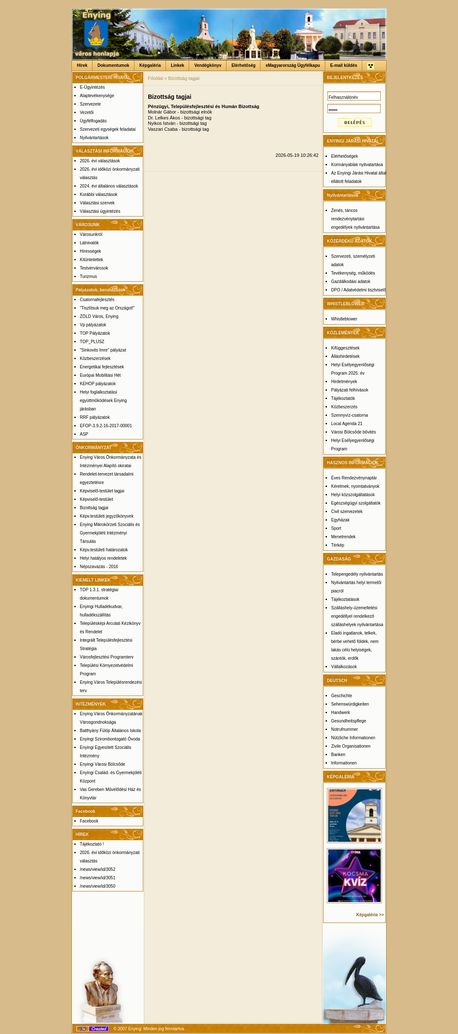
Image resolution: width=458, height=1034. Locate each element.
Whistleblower (344, 319)
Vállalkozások (344, 666)
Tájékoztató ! (92, 844)
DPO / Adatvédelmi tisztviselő (358, 290)
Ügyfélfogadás (93, 121)
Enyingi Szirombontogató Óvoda (110, 739)
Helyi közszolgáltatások (353, 494)
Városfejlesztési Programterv (107, 657)
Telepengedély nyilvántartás (357, 574)
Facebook (89, 821)
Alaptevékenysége (97, 95)
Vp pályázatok (93, 325)
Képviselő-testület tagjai (102, 491)
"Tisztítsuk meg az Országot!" (107, 308)
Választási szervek (97, 203)
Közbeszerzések (95, 358)
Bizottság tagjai (94, 507)
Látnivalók (89, 243)
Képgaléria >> (370, 914)
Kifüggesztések (345, 348)
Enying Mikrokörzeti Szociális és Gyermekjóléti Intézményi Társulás (110, 533)
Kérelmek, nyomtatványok (355, 486)
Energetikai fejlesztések (102, 367)
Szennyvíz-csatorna (349, 415)
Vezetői (87, 112)
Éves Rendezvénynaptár (354, 478)
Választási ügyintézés (100, 211)
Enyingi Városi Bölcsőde (102, 764)
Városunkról (91, 234)
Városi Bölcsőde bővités (353, 432)
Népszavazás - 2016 (99, 566)
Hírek (82, 65)
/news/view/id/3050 (98, 886)
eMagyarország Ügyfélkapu (293, 65)
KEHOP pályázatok (98, 383)
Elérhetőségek (344, 156)
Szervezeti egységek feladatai (108, 129)
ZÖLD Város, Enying (99, 316)
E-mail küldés (343, 65)
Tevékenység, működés (353, 273)
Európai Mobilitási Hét (100, 375)
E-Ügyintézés (92, 87)
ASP (84, 434)
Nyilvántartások (94, 137)
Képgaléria (150, 65)
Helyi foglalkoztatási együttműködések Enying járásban (103, 400)
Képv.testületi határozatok (104, 549)
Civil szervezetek (347, 511)
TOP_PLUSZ (92, 341)
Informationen (344, 763)
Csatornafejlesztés (97, 299)
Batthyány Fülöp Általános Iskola (110, 730)
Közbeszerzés (344, 407)
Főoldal (155, 78)
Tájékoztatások (345, 599)
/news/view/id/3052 (98, 869)
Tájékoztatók (343, 398)
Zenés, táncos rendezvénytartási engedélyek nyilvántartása (355, 219)
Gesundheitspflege (348, 721)
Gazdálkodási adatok (350, 281)
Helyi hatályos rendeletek (103, 558)
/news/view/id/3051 (98, 877)
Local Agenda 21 (347, 423)
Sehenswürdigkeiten (350, 704)
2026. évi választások (100, 161)
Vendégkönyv (207, 65)
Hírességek (90, 251)
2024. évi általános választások (109, 186)
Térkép (337, 545)
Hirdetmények (344, 381)
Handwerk (340, 712)
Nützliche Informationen (353, 737)
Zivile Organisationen (351, 746)
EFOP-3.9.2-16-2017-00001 (106, 425)
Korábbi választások (99, 194)
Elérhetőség (243, 65)
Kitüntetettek (91, 259)
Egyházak (340, 520)
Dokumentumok (113, 65)
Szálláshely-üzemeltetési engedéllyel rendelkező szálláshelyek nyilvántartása (357, 616)
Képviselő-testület (96, 499)
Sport (336, 528)
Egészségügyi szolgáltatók (356, 503)
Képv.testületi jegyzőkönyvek (107, 516)
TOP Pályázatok (95, 333)
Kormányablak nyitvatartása (357, 164)
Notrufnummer (344, 729)
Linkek (177, 65)
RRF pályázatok (95, 417)
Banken (338, 754)
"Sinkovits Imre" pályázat (103, 350)
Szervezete (90, 104)
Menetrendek (343, 536)
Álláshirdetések (345, 356)
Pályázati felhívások (349, 390)
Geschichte (341, 695)
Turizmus (88, 276)
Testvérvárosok (94, 268)
